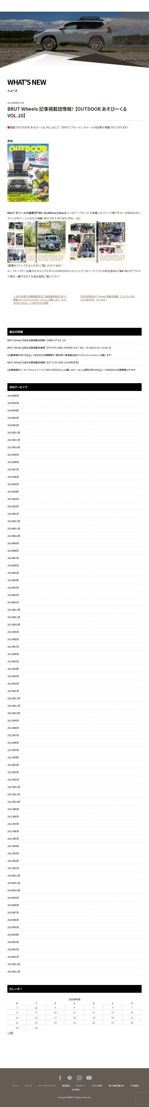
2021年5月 (13, 838)
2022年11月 (13, 705)
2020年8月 (13, 905)
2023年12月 (13, 609)
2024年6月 (13, 565)
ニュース (28, 1085)
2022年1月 (13, 779)
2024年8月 (13, 550)
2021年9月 (13, 809)
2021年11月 (13, 794)
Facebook (60, 1078)
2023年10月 (13, 624)
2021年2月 (13, 860)
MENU (143, 6)
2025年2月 (13, 506)
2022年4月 (13, 757)
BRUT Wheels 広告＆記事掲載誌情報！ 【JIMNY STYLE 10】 (36, 340)
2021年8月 (13, 816)
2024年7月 (13, 558)
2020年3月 (13, 942)
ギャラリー (80, 1085)
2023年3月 (13, 676)
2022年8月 (13, 727)
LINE (69, 1078)
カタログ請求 (96, 1085)
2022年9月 (13, 720)
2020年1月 (13, 956)
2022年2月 (13, 772)
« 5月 (10, 1032)
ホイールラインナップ (47, 1085)
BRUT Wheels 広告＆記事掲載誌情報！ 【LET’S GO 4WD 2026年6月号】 (43, 362)
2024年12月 (13, 521)
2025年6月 (13, 476)
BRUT (24, 6)
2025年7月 (13, 469)
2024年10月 (13, 535)
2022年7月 (13, 735)
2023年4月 (13, 668)
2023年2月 (13, 683)
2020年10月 (13, 890)
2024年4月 (13, 580)
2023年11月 (13, 617)
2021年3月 (13, 853)
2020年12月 (13, 875)
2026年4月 (13, 410)
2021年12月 (13, 787)
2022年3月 (13, 764)
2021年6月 (13, 831)
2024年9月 (13, 543)
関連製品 (66, 1085)
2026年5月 (13, 403)
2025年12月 (13, 432)
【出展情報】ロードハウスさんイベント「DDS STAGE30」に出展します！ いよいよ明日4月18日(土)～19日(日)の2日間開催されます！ (71, 369)
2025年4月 (13, 491)
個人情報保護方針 (116, 1085)
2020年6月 (13, 919)
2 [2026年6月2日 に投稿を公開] (36, 1007)
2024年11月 (13, 528)
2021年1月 (13, 868)
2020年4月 (13, 934)
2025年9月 (13, 454)
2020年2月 (13, 949)
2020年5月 (13, 927)
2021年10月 (13, 801)
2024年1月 (13, 602)
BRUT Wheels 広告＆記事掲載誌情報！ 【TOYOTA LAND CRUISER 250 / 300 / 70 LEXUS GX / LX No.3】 (59, 347)
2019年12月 (13, 964)
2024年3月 (13, 587)
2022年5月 (13, 750)
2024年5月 (13, 572)
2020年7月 (13, 912)
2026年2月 (13, 425)
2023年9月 (13, 631)
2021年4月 (13, 846)
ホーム (15, 1085)
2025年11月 (13, 439)
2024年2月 (13, 595)
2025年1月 (13, 513)
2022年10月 (13, 713)
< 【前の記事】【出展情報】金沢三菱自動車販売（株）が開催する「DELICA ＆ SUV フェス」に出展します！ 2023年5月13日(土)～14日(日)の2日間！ (40, 299)
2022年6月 (13, 742)
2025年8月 (13, 462)
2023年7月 (13, 646)
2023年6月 (13, 654)
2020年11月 (13, 883)
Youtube (89, 1078)
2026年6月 (13, 395)
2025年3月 (13, 499)
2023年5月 (13, 661)
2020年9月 (13, 897)
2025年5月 (13, 484)
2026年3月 (13, 417)
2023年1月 (13, 691)
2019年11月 (13, 971)
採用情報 (135, 1085)
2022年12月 (13, 698)
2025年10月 (13, 447)
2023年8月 (13, 639)
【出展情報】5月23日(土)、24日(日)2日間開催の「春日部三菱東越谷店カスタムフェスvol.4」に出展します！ (59, 355)
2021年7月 (13, 823)
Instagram (79, 1078)
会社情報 (75, 1089)
